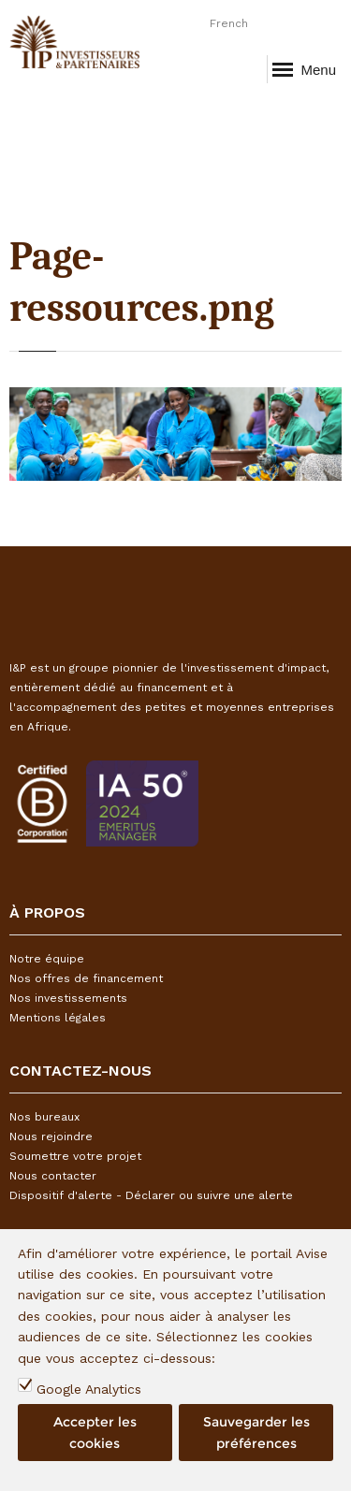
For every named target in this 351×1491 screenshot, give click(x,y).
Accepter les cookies (95, 1432)
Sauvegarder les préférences (256, 1432)
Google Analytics (89, 1389)
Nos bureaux (44, 1116)
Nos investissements (68, 998)
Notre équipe (46, 958)
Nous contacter (52, 1175)
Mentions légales (57, 1017)
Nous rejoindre (51, 1136)
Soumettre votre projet (75, 1156)
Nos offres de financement (86, 978)
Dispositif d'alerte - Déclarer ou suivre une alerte (151, 1195)
